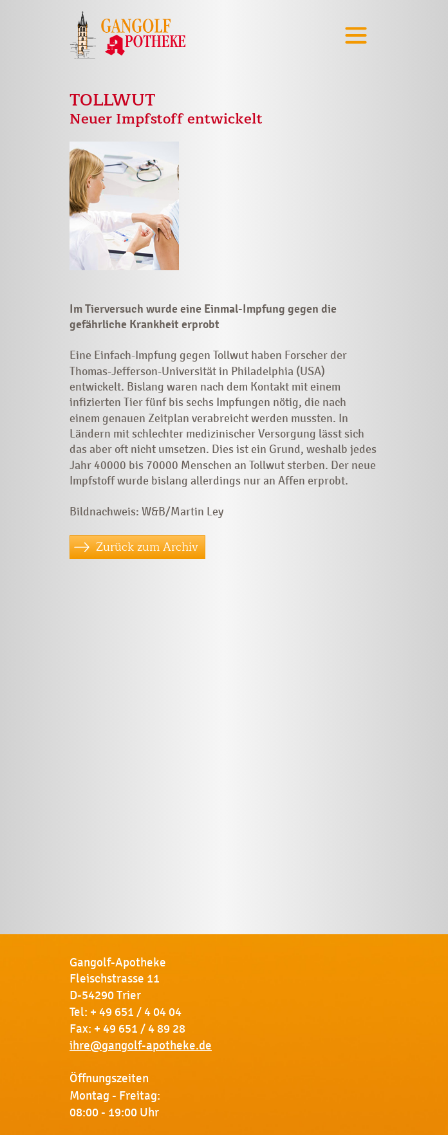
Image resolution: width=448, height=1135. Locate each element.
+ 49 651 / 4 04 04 (136, 1012)
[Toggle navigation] (356, 35)
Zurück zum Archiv (147, 547)
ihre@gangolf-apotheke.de (141, 1045)
